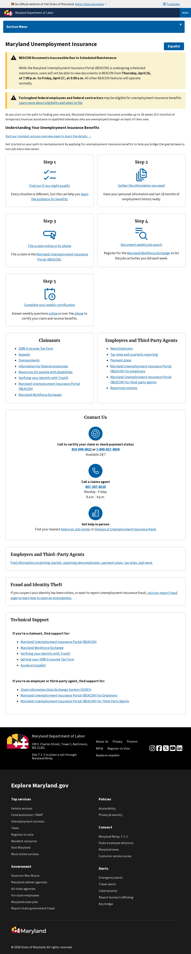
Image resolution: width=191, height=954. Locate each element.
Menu (185, 13)
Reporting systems (123, 388)
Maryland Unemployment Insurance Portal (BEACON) (59, 642)
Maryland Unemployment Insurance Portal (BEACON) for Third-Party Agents (75, 701)
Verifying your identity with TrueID (43, 378)
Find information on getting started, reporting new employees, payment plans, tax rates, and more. (82, 562)
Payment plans (120, 360)
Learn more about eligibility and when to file (50, 103)
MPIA (99, 748)
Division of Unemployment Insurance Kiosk (125, 529)
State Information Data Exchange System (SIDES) (56, 689)
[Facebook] (159, 748)
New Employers (121, 348)
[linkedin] (179, 748)
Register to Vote (118, 748)
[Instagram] (152, 748)
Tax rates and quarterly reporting (134, 354)
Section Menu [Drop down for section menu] (16, 27)
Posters (132, 741)
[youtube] (172, 748)
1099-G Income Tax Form (36, 348)
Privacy (117, 741)
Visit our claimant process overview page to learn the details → (48, 136)
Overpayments (29, 360)
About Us (102, 741)
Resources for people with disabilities (46, 372)
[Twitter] (166, 748)
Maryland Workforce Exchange (148, 253)
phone (79, 313)
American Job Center (76, 529)
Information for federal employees (43, 366)
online (53, 313)
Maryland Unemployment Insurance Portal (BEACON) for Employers (69, 695)
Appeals (24, 354)
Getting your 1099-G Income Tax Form (47, 659)
